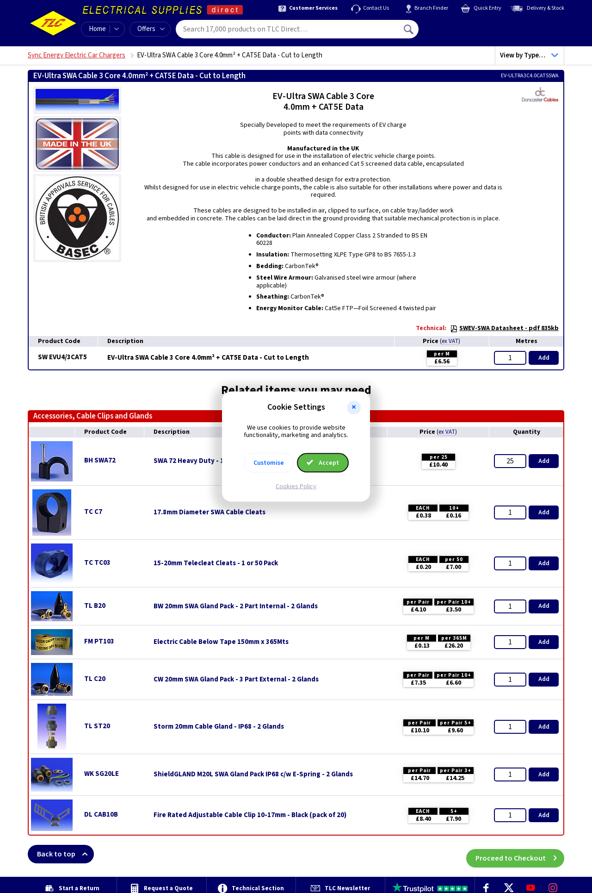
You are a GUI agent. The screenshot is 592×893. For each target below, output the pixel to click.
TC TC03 (97, 563)
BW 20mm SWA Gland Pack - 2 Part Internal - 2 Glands (236, 606)
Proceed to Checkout (519, 854)
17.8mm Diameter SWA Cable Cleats (209, 512)
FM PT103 (99, 641)
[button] (354, 407)
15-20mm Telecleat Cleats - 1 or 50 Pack (216, 563)
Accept (323, 463)
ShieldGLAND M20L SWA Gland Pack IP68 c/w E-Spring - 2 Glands (253, 774)
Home (97, 29)
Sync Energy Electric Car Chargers (76, 55)
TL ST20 (97, 726)
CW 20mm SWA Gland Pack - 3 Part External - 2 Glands (236, 679)
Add (543, 357)
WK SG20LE (101, 774)
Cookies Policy (296, 486)
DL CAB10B (101, 814)
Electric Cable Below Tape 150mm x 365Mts (221, 642)
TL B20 (94, 606)
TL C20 (94, 679)
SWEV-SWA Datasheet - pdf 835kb (504, 328)
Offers (151, 29)
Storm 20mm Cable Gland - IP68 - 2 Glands (219, 727)
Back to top (65, 854)
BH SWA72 (100, 460)
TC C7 (93, 512)
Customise (268, 463)
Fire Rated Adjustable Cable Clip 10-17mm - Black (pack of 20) (250, 815)
